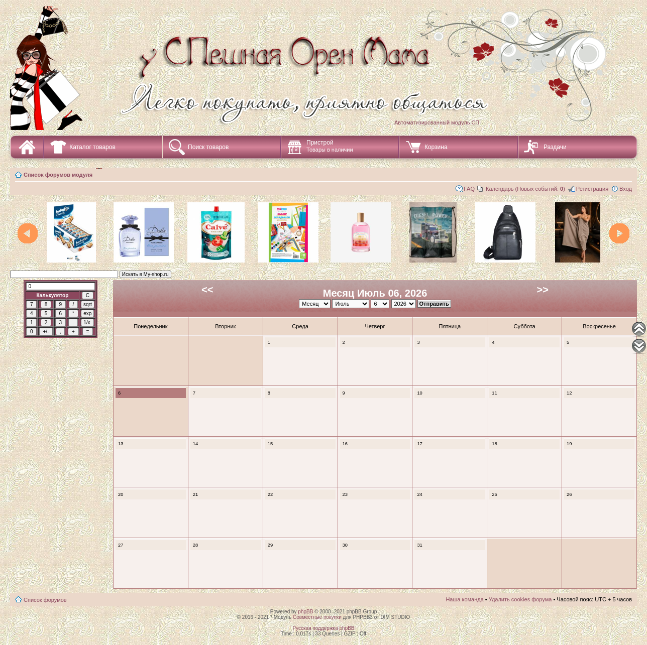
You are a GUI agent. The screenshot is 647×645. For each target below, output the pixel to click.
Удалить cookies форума (520, 599)
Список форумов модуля (58, 175)
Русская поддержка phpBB (323, 628)
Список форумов (45, 600)
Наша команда (464, 599)
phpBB (305, 611)
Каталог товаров (92, 147)
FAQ (469, 189)
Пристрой (329, 146)
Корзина (436, 147)
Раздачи (555, 147)
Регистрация (592, 189)
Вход (625, 189)
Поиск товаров (208, 147)
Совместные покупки (317, 617)
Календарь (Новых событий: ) (525, 189)
